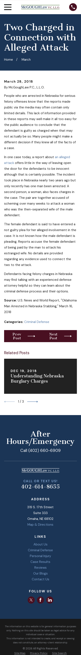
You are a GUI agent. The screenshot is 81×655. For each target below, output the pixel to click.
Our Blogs (40, 573)
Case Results (40, 562)
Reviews (40, 567)
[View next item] (32, 401)
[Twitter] (31, 600)
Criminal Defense (36, 322)
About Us (40, 544)
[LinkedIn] (50, 600)
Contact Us (40, 579)
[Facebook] (40, 600)
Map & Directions (40, 524)
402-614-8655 (40, 487)
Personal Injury (40, 556)
